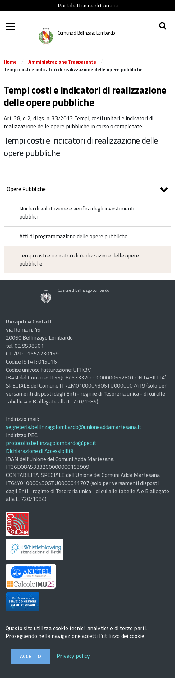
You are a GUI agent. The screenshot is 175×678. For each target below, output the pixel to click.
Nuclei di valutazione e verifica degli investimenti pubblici (76, 212)
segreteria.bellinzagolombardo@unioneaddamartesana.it (73, 427)
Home (10, 61)
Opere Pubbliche (87, 190)
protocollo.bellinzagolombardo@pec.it (51, 443)
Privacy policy (73, 656)
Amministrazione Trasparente (62, 61)
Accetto (30, 656)
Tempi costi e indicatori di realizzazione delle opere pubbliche (81, 146)
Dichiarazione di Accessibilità (39, 451)
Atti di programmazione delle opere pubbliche (73, 236)
